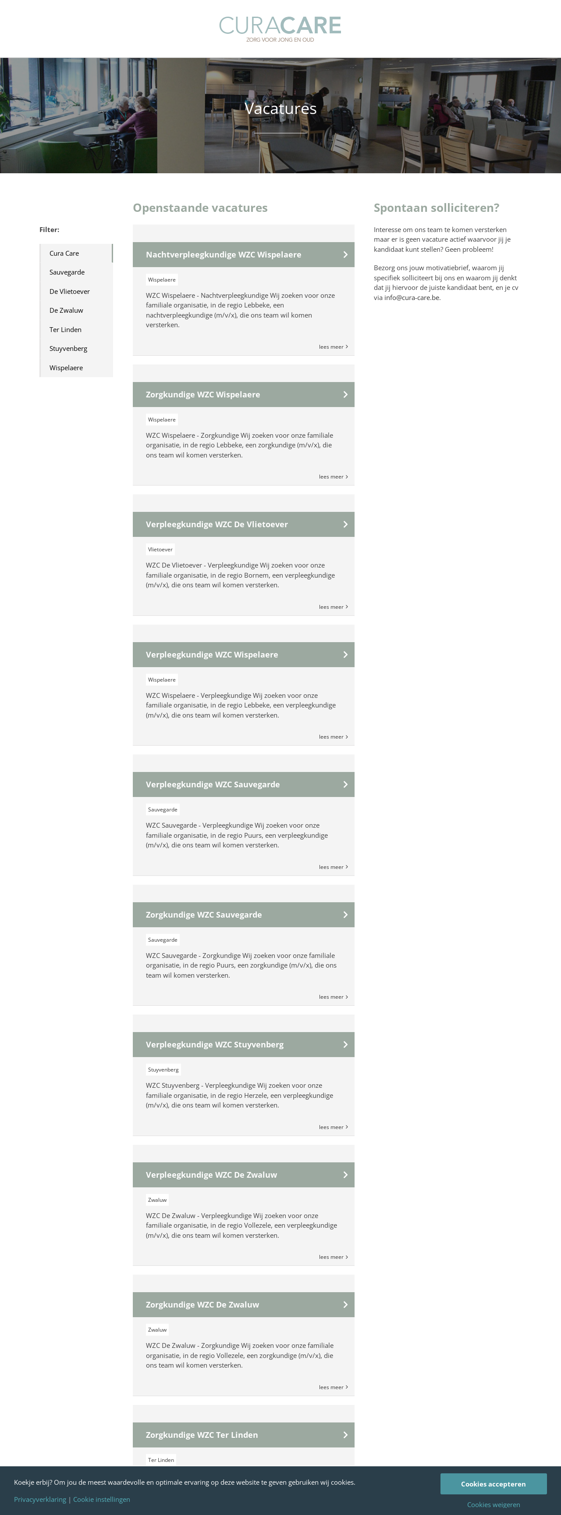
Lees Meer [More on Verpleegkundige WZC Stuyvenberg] (331, 1127)
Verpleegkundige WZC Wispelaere (212, 654)
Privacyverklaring (40, 1499)
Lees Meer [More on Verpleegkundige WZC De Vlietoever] (331, 607)
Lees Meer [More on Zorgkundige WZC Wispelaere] (331, 476)
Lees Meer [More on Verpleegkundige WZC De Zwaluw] (331, 1257)
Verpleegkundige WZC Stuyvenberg (215, 1044)
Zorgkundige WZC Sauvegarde (204, 914)
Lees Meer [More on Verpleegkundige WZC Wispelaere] (331, 736)
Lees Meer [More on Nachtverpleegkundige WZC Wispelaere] (331, 346)
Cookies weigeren (493, 1504)
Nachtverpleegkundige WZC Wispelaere (224, 254)
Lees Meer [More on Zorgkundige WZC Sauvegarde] (331, 996)
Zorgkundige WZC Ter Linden (202, 1434)
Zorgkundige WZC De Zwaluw (202, 1304)
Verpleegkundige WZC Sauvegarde (213, 784)
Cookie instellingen (101, 1499)
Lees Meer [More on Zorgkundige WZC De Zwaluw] (331, 1387)
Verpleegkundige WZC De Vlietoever (217, 524)
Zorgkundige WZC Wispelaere (203, 394)
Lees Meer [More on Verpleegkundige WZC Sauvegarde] (331, 867)
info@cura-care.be (411, 297)
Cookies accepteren (493, 1483)
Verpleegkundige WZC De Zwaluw (211, 1174)
